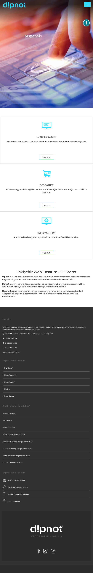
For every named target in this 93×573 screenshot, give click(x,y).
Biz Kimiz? (8, 368)
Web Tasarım (9, 413)
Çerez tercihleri (11, 500)
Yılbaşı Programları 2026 (14, 435)
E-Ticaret (7, 421)
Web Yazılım (9, 427)
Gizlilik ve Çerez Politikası (16, 493)
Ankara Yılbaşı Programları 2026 (17, 449)
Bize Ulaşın (8, 396)
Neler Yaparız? (9, 375)
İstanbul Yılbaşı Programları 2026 (18, 442)
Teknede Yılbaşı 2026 (13, 463)
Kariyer (6, 389)
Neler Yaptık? (9, 382)
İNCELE (46, 157)
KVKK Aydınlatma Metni (15, 486)
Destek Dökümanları (14, 480)
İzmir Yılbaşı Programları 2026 (16, 456)
